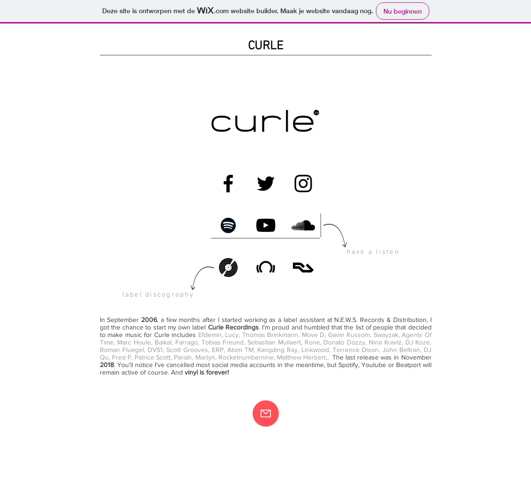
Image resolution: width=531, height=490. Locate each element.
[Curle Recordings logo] (265, 122)
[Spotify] (228, 225)
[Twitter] (265, 183)
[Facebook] (228, 183)
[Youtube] (265, 225)
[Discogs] (228, 267)
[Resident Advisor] (303, 267)
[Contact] (265, 413)
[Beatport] (265, 267)
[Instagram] (303, 183)
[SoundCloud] (303, 225)
